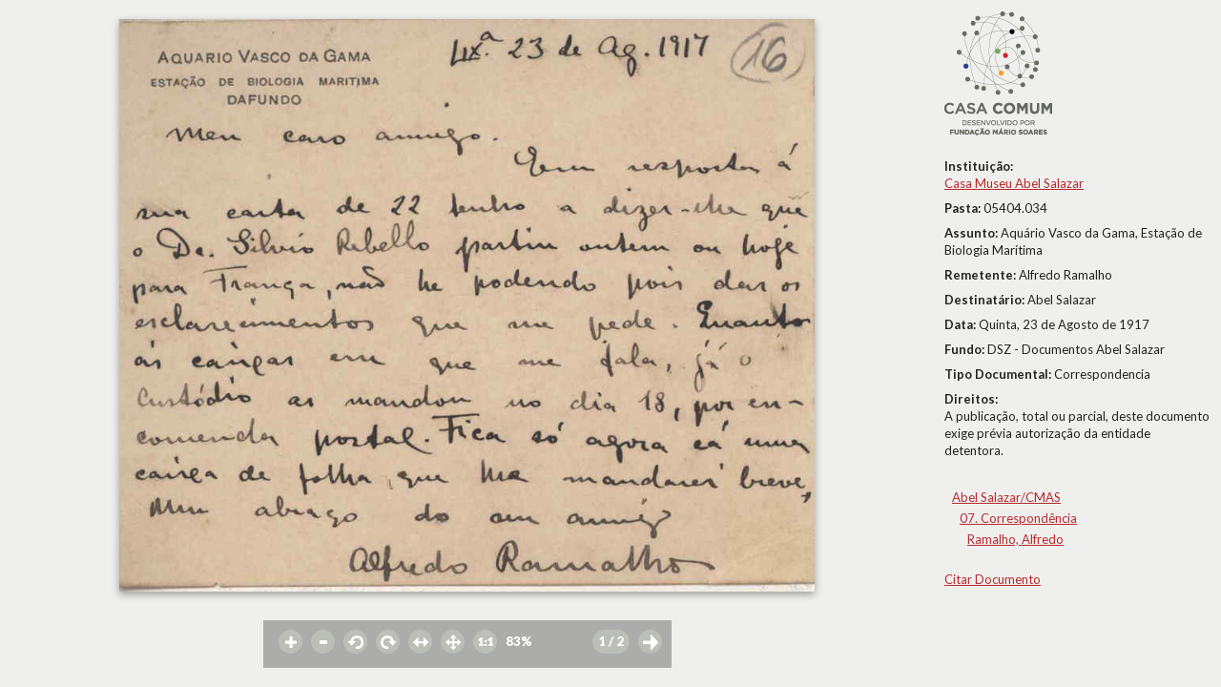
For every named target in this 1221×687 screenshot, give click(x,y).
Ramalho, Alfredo (1015, 539)
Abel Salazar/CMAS (1006, 497)
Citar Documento (992, 579)
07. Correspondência (1018, 518)
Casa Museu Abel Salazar (1014, 183)
